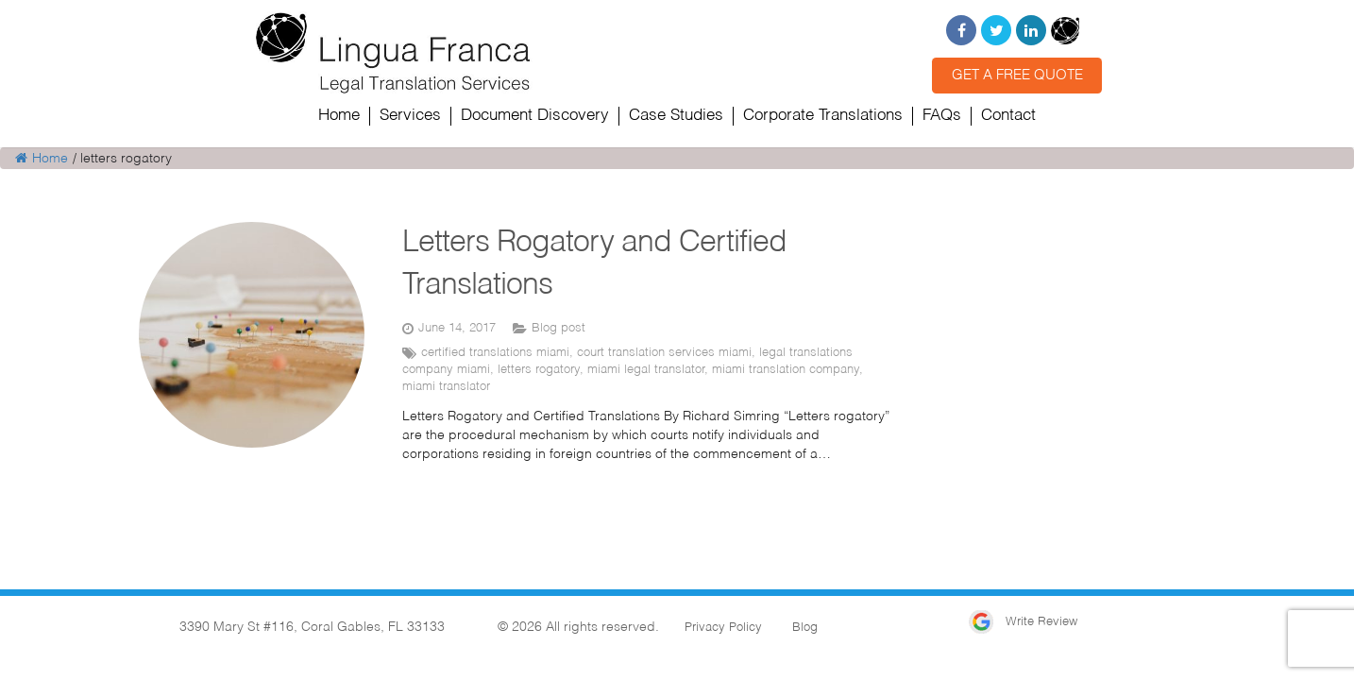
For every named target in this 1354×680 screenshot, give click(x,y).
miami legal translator (645, 370)
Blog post (558, 328)
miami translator (446, 387)
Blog (805, 627)
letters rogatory (539, 370)
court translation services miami (664, 353)
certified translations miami (495, 353)
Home (41, 158)
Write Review (1023, 622)
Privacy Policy (723, 627)
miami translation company (785, 370)
